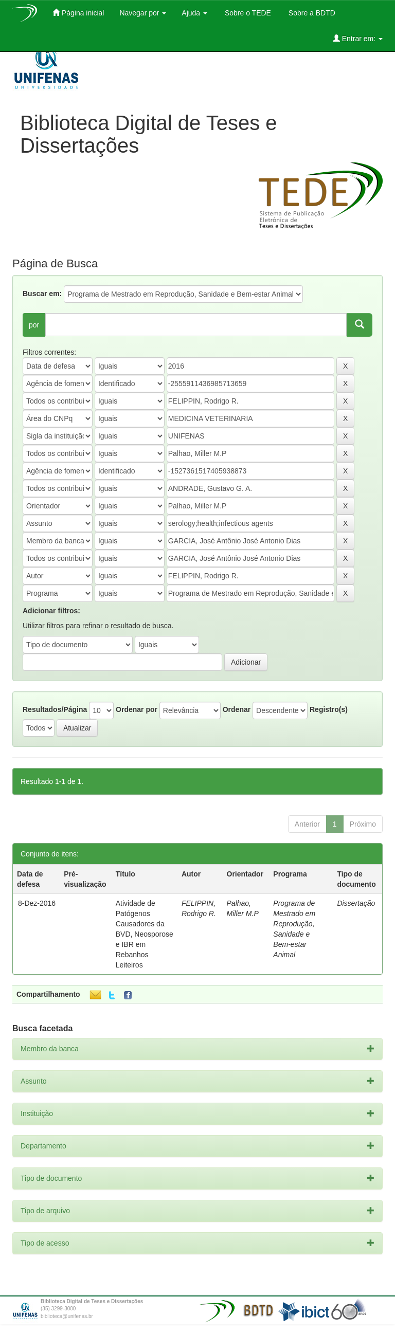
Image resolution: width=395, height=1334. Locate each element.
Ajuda (194, 13)
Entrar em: (358, 38)
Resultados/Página (55, 709)
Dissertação (356, 903)
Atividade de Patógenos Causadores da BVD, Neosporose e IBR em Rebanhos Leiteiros (144, 934)
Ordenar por (136, 709)
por (34, 325)
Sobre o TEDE (247, 13)
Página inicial (78, 12)
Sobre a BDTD (310, 13)
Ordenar (236, 709)
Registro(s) (329, 709)
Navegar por (142, 13)
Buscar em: (42, 293)
